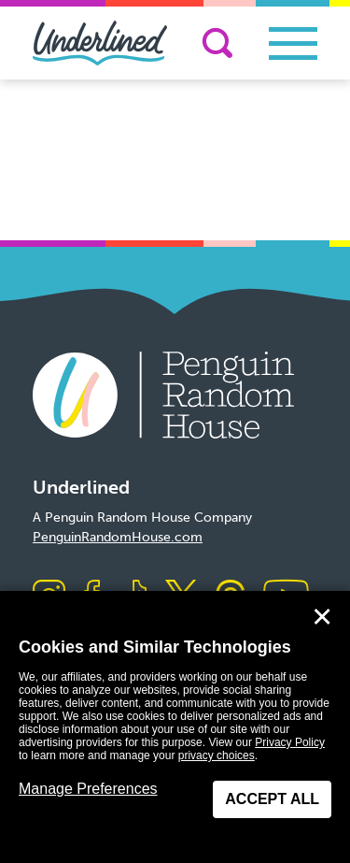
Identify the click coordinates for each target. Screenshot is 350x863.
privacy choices (216, 755)
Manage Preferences (88, 789)
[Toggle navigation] (293, 43)
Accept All (272, 799)
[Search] (217, 43)
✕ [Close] (322, 617)
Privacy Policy (290, 742)
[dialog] (175, 727)
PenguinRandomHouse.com (118, 537)
